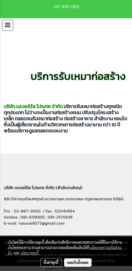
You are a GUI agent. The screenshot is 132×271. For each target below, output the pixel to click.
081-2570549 (60, 217)
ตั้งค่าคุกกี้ (51, 262)
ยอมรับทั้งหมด (78, 262)
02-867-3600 (27, 211)
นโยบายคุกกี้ (30, 252)
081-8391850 (32, 217)
